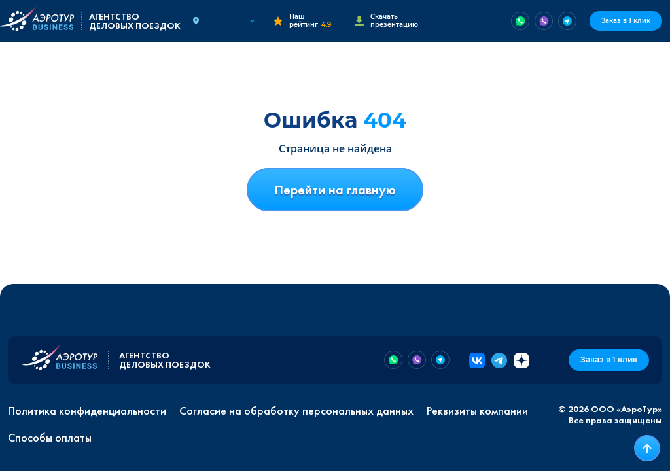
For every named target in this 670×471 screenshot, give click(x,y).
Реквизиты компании (477, 411)
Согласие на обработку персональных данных (296, 411)
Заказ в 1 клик (625, 20)
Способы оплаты (50, 437)
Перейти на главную (335, 189)
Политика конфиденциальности (87, 411)
